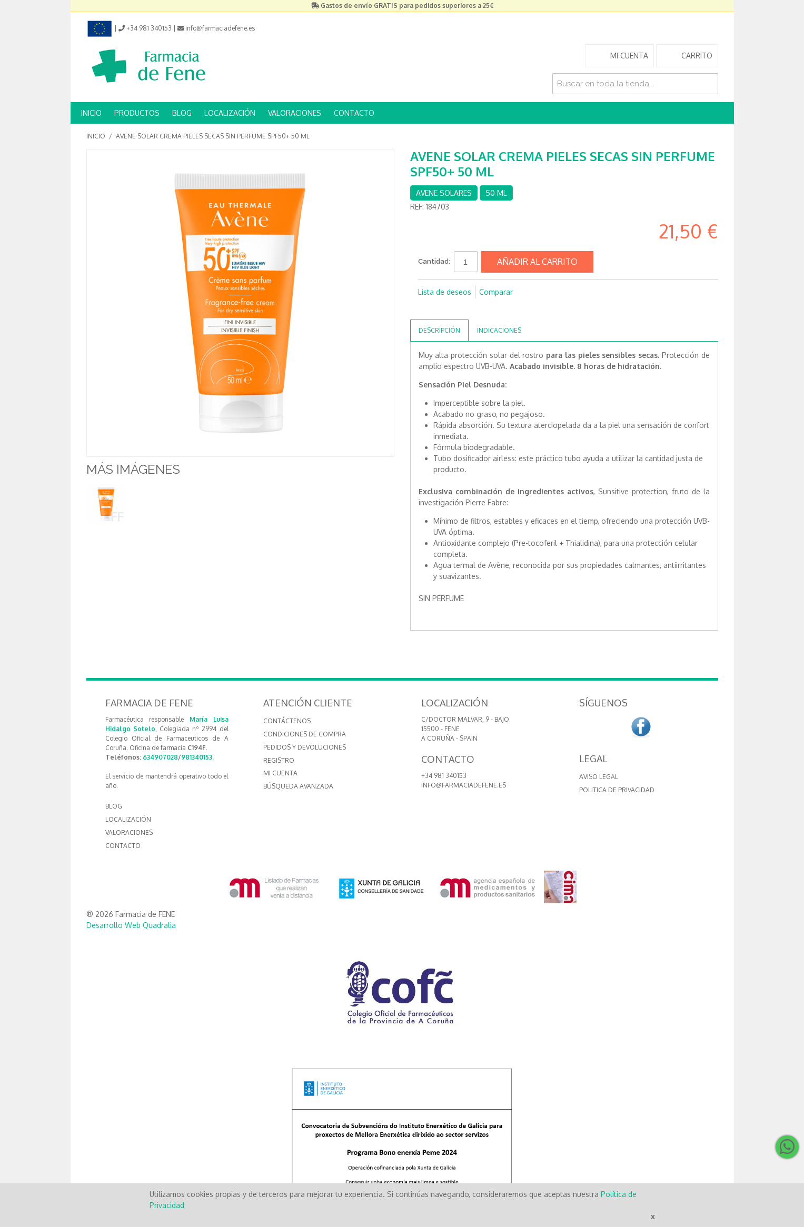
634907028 (160, 757)
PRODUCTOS (137, 112)
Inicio (95, 136)
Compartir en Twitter (449, 309)
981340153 (196, 757)
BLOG (182, 112)
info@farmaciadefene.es (463, 785)
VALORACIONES (294, 112)
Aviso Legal (598, 777)
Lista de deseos (444, 291)
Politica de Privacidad (616, 790)
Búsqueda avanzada (298, 786)
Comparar (496, 291)
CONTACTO (354, 112)
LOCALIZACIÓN (229, 112)
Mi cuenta (280, 773)
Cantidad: (434, 261)
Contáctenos (287, 721)
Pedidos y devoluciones (304, 747)
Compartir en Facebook (428, 309)
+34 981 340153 (443, 776)
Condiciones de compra (304, 734)
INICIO (91, 112)
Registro (278, 760)
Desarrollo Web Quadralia (131, 925)
